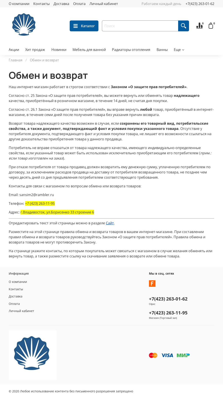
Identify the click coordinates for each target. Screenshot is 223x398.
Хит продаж (35, 49)
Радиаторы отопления (131, 49)
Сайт (110, 223)
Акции (14, 49)
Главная (15, 60)
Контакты (41, 3)
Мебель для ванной (89, 49)
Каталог (84, 26)
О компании (19, 3)
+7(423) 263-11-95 (168, 313)
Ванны (162, 49)
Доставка (61, 3)
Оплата (79, 3)
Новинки (58, 49)
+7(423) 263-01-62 (200, 3)
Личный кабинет (104, 3)
